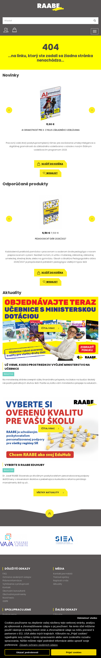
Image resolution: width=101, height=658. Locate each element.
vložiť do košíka (50, 163)
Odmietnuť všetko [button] (87, 618)
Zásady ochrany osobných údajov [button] (38, 644)
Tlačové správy (61, 577)
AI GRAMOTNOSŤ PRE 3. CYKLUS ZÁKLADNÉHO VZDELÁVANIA (51, 130)
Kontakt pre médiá (62, 573)
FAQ (5, 573)
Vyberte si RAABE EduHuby (24, 465)
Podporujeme (9, 614)
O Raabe (57, 614)
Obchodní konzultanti (14, 590)
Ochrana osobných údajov (17, 577)
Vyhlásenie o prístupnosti (16, 583)
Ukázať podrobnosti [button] (27, 652)
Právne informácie (12, 580)
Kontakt (6, 587)
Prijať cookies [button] (73, 652)
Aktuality (57, 583)
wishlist (50, 173)
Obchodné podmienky (14, 594)
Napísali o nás (60, 580)
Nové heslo (8, 597)
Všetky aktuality (50, 492)
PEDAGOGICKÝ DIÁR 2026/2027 (50, 238)
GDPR (5, 601)
